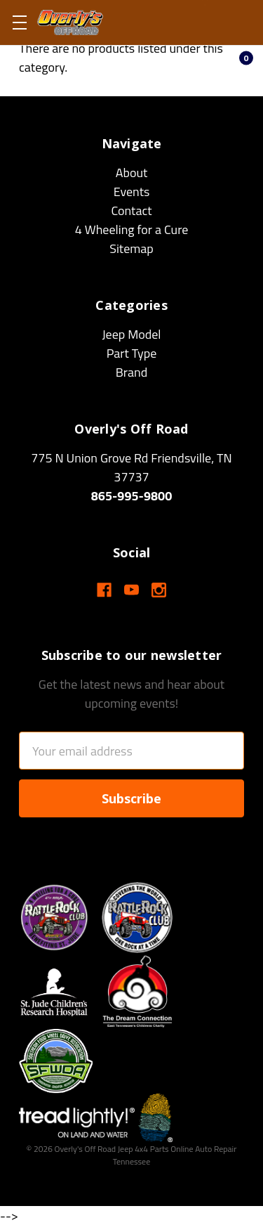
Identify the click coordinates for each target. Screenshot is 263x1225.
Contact (131, 210)
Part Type (132, 353)
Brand (132, 372)
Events (132, 191)
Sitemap (131, 248)
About (132, 172)
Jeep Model (131, 334)
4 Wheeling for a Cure (132, 229)
